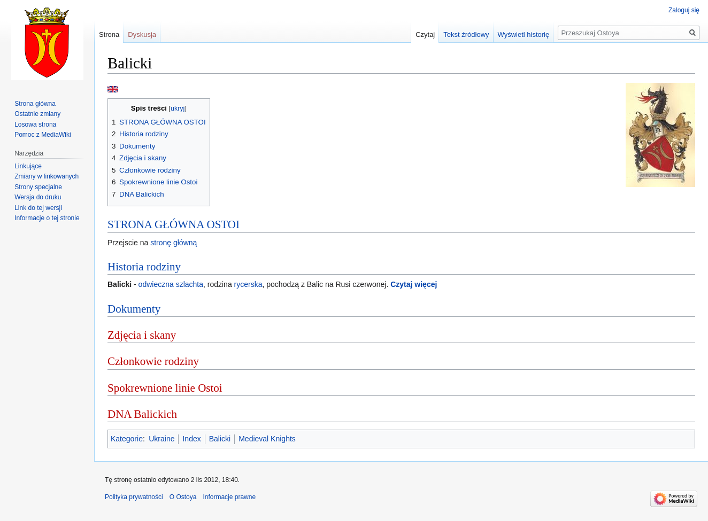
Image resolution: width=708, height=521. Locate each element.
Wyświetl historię (524, 34)
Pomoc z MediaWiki (42, 134)
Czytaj (425, 34)
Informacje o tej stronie (46, 218)
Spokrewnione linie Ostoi (164, 388)
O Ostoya (183, 497)
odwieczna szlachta (170, 284)
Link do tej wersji (38, 208)
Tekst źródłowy (466, 34)
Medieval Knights (267, 438)
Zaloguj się (683, 10)
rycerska (248, 284)
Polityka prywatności (134, 497)
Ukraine (161, 438)
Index (191, 438)
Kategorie (127, 438)
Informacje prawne (229, 497)
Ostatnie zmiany (37, 114)
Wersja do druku (37, 197)
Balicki (219, 438)
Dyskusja (142, 34)
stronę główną (173, 242)
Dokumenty (133, 308)
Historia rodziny (144, 266)
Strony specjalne (38, 187)
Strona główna (35, 103)
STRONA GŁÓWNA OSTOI (173, 224)
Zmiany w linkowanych (46, 176)
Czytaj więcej (413, 284)
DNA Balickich (142, 414)
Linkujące (28, 166)
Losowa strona (35, 124)
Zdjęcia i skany (141, 335)
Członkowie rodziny (153, 361)
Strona (109, 34)
